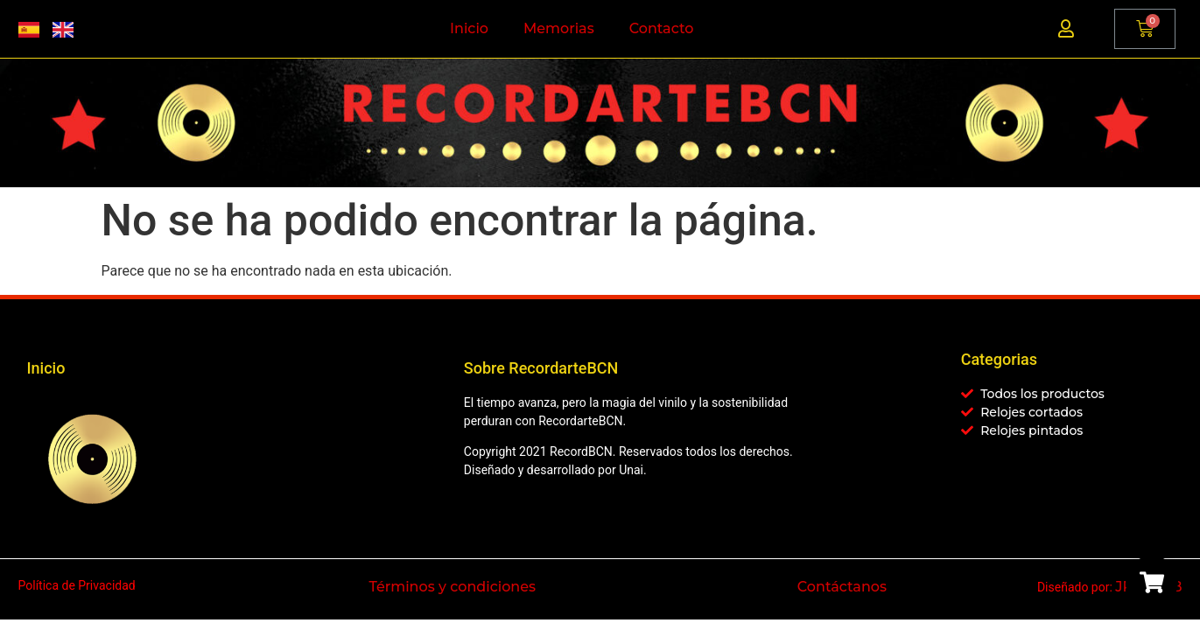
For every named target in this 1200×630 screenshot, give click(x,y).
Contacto (661, 28)
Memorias (558, 28)
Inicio (469, 28)
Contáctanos (842, 586)
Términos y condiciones (452, 586)
